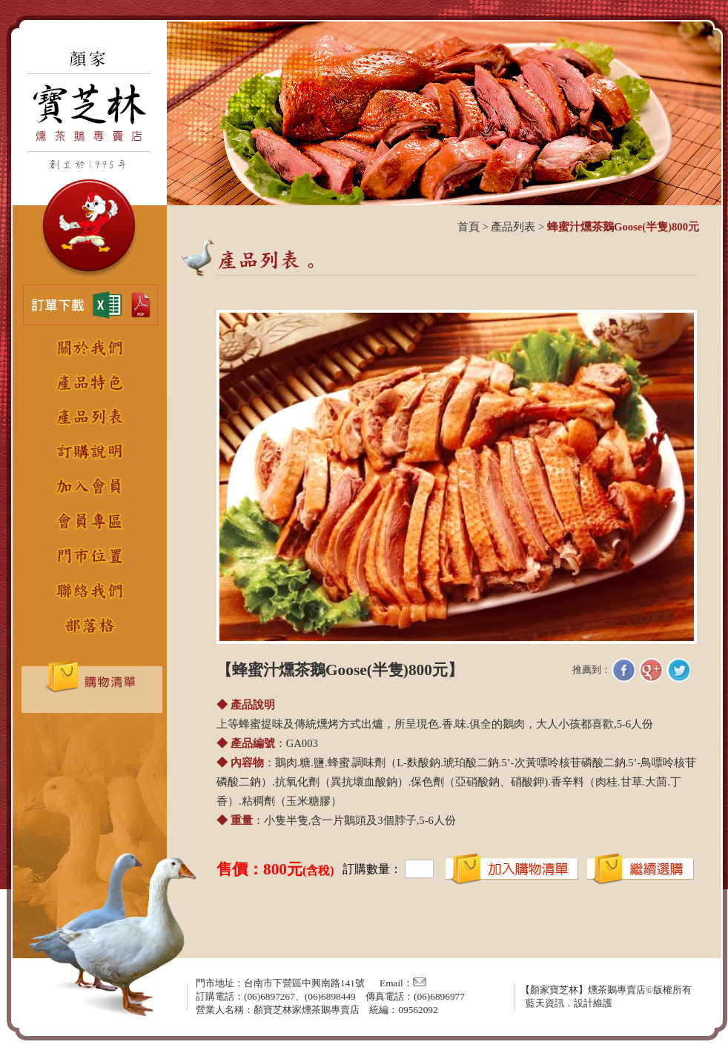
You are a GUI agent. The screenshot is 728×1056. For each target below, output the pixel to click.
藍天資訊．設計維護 (569, 1003)
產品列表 (513, 227)
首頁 (468, 227)
